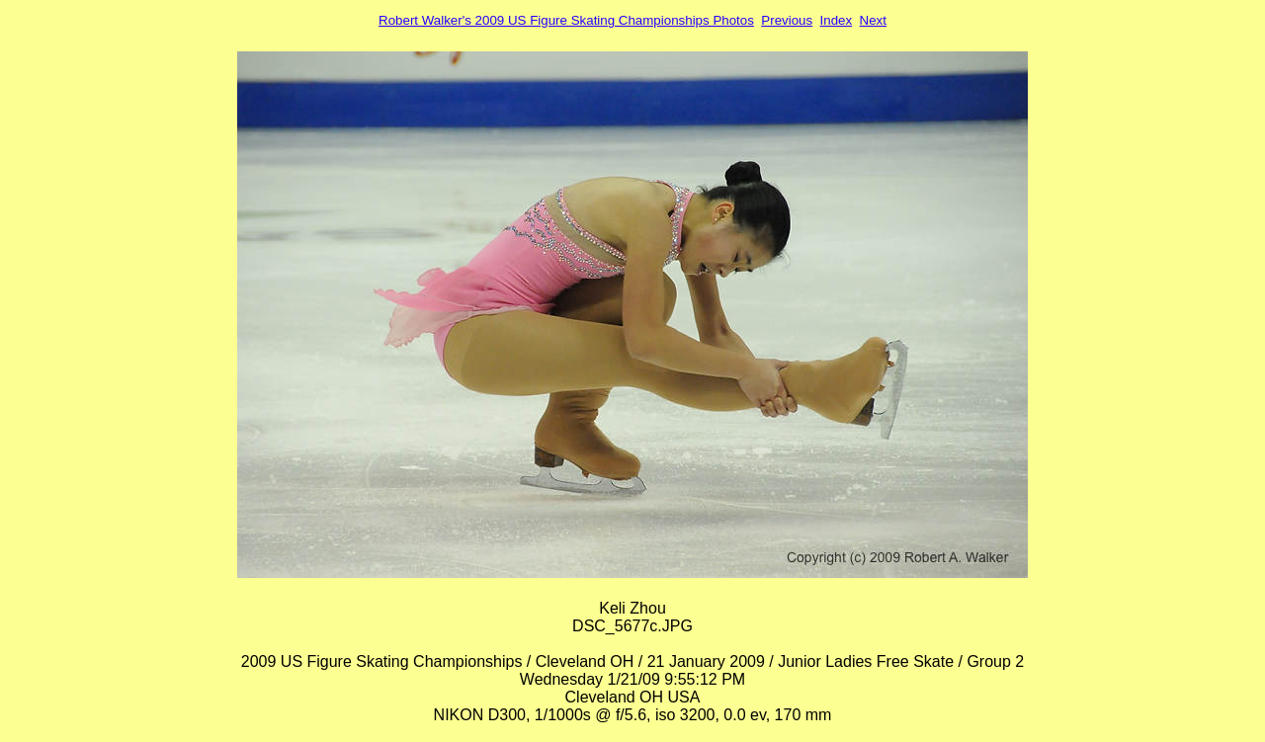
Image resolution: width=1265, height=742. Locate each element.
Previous (786, 20)
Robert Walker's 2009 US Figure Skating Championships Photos (566, 20)
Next (873, 20)
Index (836, 20)
